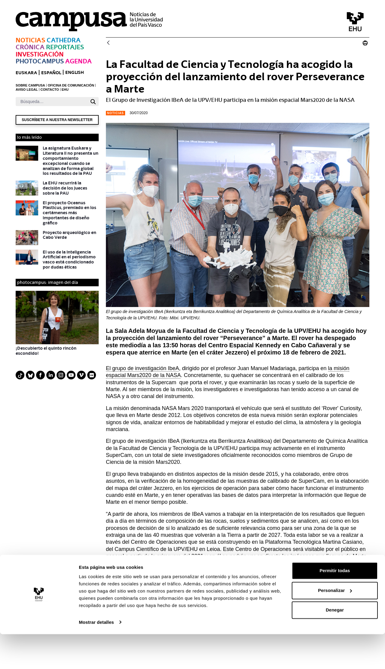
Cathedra (64, 40)
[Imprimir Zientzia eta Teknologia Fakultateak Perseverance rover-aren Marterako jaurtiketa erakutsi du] (365, 43)
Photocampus (40, 61)
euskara (26, 72)
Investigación (40, 54)
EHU (65, 89)
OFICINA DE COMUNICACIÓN (71, 85)
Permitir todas (335, 605)
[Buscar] (52, 101)
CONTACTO (50, 89)
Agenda (78, 61)
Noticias (30, 40)
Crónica (30, 47)
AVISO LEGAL (27, 89)
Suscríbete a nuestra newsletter (57, 120)
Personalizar (335, 625)
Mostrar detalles (96, 657)
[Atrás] (108, 43)
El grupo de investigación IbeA (142, 368)
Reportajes (65, 47)
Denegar (335, 645)
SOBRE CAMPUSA (30, 85)
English (74, 72)
